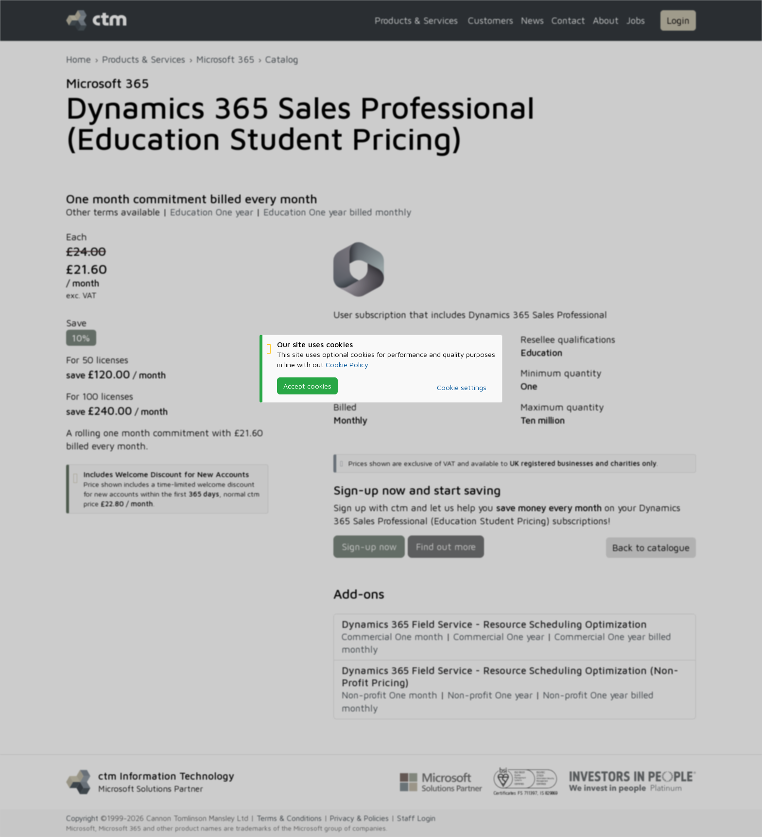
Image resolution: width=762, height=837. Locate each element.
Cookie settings (461, 387)
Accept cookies (307, 386)
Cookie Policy (347, 364)
